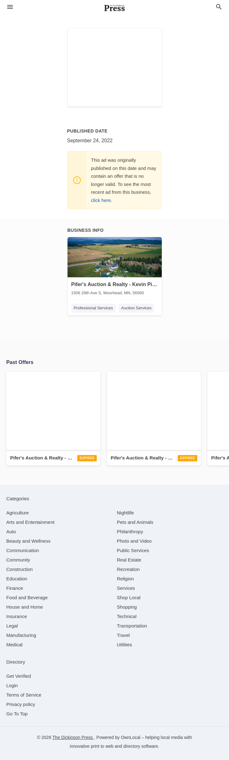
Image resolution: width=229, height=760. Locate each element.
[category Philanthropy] (130, 531)
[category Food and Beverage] (27, 597)
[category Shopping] (127, 607)
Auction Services (136, 308)
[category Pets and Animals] (135, 522)
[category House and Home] (24, 607)
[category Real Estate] (129, 559)
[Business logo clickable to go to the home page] (114, 8)
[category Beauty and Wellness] (28, 541)
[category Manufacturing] (21, 635)
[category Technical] (127, 616)
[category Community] (18, 559)
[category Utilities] (124, 644)
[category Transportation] (132, 625)
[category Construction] (19, 569)
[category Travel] (123, 635)
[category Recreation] (128, 569)
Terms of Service (23, 695)
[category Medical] (14, 644)
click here (101, 200)
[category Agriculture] (17, 512)
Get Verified (18, 676)
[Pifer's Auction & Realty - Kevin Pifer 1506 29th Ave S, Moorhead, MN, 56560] (114, 267)
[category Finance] (14, 588)
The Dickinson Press (73, 737)
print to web (102, 746)
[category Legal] (12, 625)
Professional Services (93, 308)
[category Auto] (11, 531)
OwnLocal (130, 737)
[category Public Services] (133, 550)
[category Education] (16, 578)
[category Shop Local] (128, 597)
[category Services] (126, 588)
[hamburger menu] (10, 7)
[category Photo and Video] (134, 541)
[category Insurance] (16, 616)
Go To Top (17, 713)
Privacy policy (20, 704)
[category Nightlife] (125, 512)
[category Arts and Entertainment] (30, 522)
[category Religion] (125, 578)
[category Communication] (22, 550)
